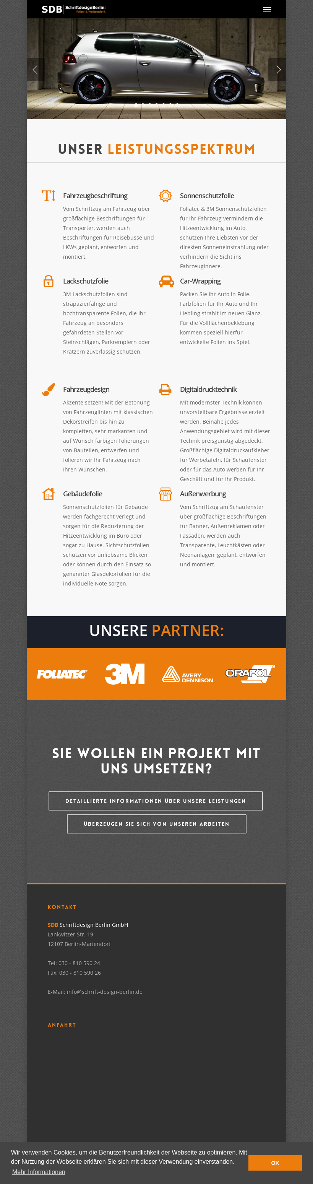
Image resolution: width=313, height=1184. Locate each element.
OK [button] (275, 1163)
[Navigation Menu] (267, 9)
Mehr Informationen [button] (38, 1172)
